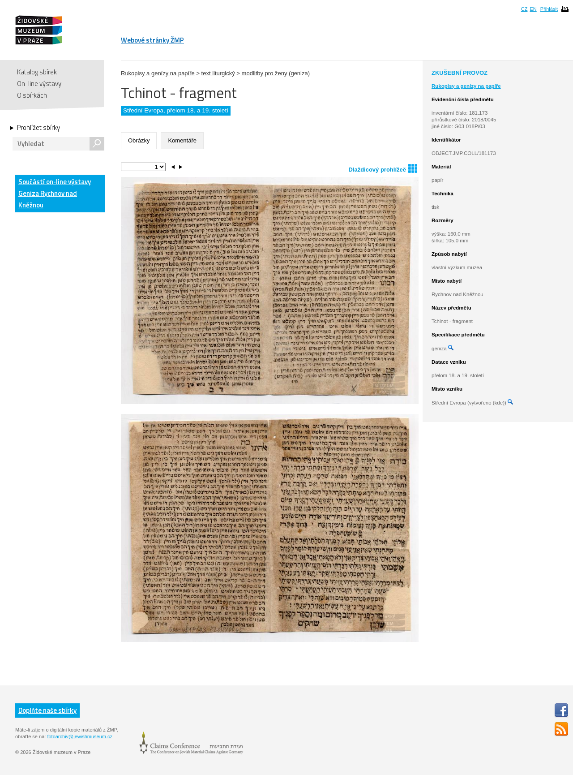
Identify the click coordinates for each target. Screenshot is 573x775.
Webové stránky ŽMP (152, 40)
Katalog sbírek (37, 72)
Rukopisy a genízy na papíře (158, 73)
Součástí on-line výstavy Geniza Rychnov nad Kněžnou (54, 193)
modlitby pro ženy (264, 73)
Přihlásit (549, 9)
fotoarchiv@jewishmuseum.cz (79, 736)
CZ (524, 9)
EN (533, 9)
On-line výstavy (39, 83)
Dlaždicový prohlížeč (382, 168)
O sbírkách (32, 95)
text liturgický (218, 73)
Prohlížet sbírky (38, 128)
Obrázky (139, 140)
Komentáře (182, 140)
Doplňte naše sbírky (47, 710)
